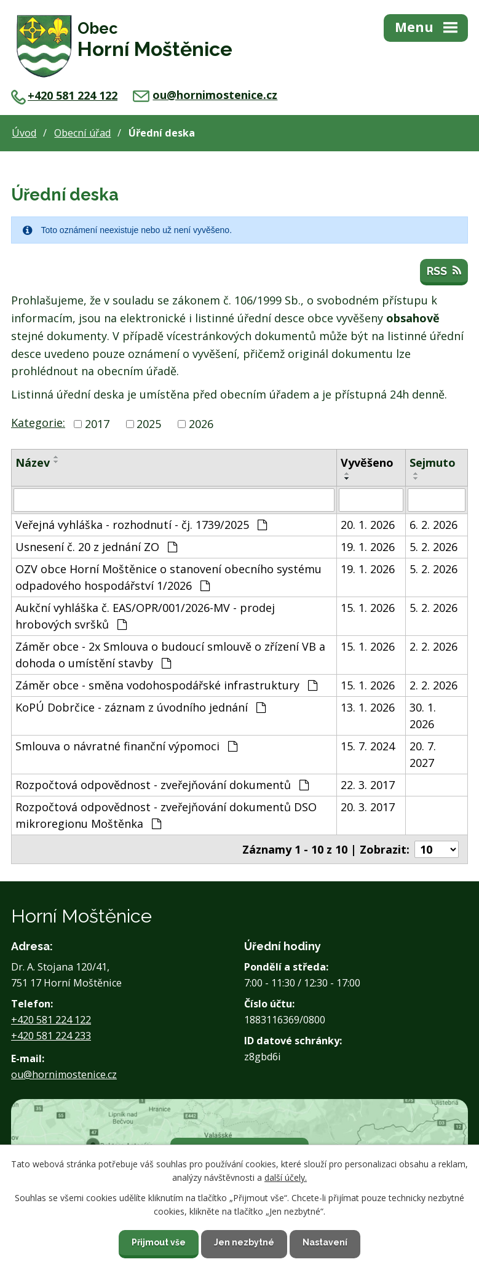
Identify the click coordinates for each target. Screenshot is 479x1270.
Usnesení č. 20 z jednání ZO (96, 546)
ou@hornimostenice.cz (205, 94)
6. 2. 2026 (433, 524)
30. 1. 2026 (423, 715)
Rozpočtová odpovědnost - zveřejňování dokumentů (162, 784)
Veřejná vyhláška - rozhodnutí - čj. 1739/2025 (141, 524)
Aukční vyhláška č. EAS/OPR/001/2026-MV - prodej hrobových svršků (145, 616)
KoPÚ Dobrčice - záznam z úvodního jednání (140, 707)
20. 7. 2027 (423, 754)
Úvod (24, 133)
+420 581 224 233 (51, 1035)
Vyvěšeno (367, 462)
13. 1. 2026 (368, 707)
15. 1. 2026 (368, 607)
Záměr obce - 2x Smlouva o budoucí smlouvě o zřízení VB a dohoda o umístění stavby (170, 654)
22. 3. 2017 (368, 784)
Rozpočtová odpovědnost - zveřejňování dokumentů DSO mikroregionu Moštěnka (166, 815)
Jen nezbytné (244, 1242)
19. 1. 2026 (368, 546)
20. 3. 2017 (368, 807)
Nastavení (325, 1242)
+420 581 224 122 (64, 95)
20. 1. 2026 (368, 524)
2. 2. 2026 (433, 646)
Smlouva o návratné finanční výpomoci (126, 746)
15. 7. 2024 (368, 746)
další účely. (285, 1177)
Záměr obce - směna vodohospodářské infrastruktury (166, 685)
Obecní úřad (82, 133)
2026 (201, 423)
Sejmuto (433, 462)
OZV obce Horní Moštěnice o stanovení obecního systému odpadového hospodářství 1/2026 (168, 577)
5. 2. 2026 (433, 546)
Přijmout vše (159, 1242)
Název (32, 462)
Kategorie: (38, 422)
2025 (149, 423)
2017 (97, 423)
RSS (444, 270)
